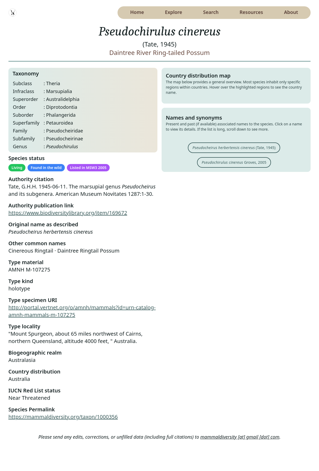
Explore (173, 12)
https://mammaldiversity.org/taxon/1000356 (63, 416)
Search (211, 12)
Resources (251, 12)
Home (137, 12)
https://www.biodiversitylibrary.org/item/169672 (67, 212)
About (291, 12)
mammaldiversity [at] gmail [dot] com (240, 437)
